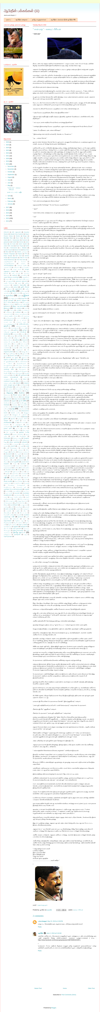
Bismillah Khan (8, 238)
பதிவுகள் (24, 442)
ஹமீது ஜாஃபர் (19, 532)
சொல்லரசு (14, 404)
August (10, 177)
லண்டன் (15, 499)
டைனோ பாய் (7, 406)
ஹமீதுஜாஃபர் (7, 534)
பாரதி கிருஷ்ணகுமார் (12, 448)
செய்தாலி (14, 402)
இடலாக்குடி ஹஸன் (13, 298)
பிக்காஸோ (13, 452)
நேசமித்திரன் (23, 436)
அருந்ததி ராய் (25, 277)
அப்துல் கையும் (17, 269)
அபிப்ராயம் (16, 267)
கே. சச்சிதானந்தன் (22, 361)
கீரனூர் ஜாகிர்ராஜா (10, 353)
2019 (7, 161)
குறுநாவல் (24, 357)
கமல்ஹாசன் (16, 334)
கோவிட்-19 (6, 373)
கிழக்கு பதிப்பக (25, 351)
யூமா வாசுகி (9, 493)
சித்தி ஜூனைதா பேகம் (11, 391)
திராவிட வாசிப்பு (15, 412)
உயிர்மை (18, 312)
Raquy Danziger (8, 255)
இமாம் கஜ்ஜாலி (22, 300)
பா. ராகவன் (15, 444)
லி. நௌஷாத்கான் (8, 503)
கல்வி (18, 336)
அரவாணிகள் (23, 275)
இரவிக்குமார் (17, 302)
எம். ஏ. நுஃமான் (22, 320)
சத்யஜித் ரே (16, 379)
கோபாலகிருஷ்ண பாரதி (10, 371)
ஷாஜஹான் (23, 526)
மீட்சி (25, 479)
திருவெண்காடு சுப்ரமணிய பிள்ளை (12, 416)
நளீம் (15, 422)
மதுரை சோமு (15, 473)
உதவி (17, 310)
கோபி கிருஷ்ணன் (22, 371)
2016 (7, 210)
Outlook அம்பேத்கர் (22, 251)
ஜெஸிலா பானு (19, 520)
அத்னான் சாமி (7, 267)
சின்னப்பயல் (7, 395)
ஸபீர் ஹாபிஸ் (17, 528)
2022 (7, 153)
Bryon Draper (19, 238)
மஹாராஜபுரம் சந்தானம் (15, 477)
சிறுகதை (9, 393)
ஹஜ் (25, 534)
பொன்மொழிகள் (25, 467)
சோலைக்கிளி (23, 404)
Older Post (91, 988)
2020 (7, 158)
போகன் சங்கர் (10, 469)
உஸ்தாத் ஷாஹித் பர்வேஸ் (11, 316)
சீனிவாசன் (15, 397)
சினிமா (22, 393)
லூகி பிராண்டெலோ (20, 503)
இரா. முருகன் (25, 302)
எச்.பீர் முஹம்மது (24, 316)
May (9, 185)
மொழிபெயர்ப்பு (8, 487)
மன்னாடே (24, 475)
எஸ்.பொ (6, 328)
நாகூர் (14, 426)
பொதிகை (16, 467)
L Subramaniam (13, 247)
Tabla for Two (23, 257)
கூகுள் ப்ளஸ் (17, 359)
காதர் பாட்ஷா (23, 343)
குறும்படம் (7, 359)
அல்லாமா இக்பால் (21, 281)
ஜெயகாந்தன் (7, 520)
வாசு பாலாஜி (9, 509)
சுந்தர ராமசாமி (18, 398)
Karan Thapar (19, 245)
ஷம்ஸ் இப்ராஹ (8, 526)
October (10, 172)
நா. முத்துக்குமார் (17, 424)
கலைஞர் (12, 336)
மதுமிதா (7, 473)
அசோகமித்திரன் (9, 265)
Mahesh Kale (17, 249)
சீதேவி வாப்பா (17, 395)
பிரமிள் (25, 454)
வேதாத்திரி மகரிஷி (9, 514)
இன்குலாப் (7, 306)
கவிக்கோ (25, 336)
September (11, 174)
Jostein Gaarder (22, 244)
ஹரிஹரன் (17, 534)
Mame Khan (26, 249)
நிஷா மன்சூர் (25, 430)
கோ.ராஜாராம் (22, 369)
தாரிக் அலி (6, 408)
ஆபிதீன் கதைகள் (21, 20)
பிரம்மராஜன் (7, 456)
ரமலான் (17, 493)
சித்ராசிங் (27, 391)
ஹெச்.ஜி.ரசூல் (8, 536)
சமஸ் (19, 381)
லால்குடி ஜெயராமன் (22, 501)
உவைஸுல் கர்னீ (8, 314)
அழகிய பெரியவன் (9, 283)
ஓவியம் (15, 330)
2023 (7, 150)
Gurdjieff (14, 242)
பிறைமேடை (7, 459)
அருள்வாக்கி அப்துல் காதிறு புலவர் (20, 279)
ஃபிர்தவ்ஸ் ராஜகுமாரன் (10, 332)
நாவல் (24, 428)
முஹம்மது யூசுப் (42, 905)
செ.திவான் (6, 402)
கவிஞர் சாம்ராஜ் (18, 338)
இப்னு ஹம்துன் (8, 300)
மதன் (27, 471)
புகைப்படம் (20, 459)
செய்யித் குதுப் (23, 402)
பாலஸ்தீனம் (7, 450)
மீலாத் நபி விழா (19, 481)
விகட (25, 511)
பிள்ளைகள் (22, 458)
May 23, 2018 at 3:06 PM (55, 921)
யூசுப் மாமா (26, 491)
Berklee (18, 236)
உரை (25, 312)
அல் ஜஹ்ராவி (9, 281)
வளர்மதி (27, 507)
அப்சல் (8, 269)
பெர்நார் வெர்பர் (20, 465)
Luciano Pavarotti (8, 249)
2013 (7, 218)
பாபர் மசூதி (20, 446)
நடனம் (24, 420)
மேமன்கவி (26, 483)
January (10, 204)
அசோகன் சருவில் (22, 265)
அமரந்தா (21, 271)
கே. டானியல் (8, 363)
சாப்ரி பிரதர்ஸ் (23, 385)
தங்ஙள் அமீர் (17, 406)
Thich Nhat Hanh (21, 259)
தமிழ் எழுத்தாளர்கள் (39, 20)
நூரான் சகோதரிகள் (18, 434)
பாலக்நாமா (24, 448)
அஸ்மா (15, 287)
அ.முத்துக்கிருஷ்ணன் (9, 263)
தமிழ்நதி (25, 406)
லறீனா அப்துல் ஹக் (10, 501)
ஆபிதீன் (40, 933)
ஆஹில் (19, 295)
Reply (40, 927)
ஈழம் (5, 310)
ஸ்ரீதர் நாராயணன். (18, 530)
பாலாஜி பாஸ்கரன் (18, 450)
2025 (7, 145)
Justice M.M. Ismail (9, 245)
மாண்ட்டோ (26, 477)
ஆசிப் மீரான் (24, 287)
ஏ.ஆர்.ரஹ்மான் (14, 328)
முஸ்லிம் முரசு (7, 483)
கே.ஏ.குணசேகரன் (8, 365)
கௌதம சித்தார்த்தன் (17, 373)
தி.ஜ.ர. (5, 410)
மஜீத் (5, 477)
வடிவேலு (6, 507)
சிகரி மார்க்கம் (9, 389)
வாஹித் (17, 511)
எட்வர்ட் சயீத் (19, 318)
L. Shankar (23, 247)
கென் (25, 359)
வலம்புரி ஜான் (19, 507)
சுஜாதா (14, 400)
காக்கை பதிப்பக (7, 343)
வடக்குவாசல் (23, 505)
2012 (7, 221)
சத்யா (24, 379)
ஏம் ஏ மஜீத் (24, 328)
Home (65, 988)
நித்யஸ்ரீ (18, 430)
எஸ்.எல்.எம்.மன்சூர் (21, 326)
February (11, 201)
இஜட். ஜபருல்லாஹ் (19, 306)
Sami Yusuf (18, 255)
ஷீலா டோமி (7, 528)
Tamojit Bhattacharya (9, 259)
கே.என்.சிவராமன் (21, 363)
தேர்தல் (6, 420)
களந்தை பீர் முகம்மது (9, 342)
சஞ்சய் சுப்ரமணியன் (11, 377)
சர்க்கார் (17, 383)
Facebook (24, 240)
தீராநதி (25, 416)
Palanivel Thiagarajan (9, 253)
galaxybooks (7, 242)
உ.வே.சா (11, 310)
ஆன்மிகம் (9, 295)
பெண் (14, 463)
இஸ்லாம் (7, 308)
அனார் (19, 283)
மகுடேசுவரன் (16, 471)
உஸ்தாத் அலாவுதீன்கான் (21, 314)
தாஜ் (13, 409)
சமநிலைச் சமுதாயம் (10, 381)
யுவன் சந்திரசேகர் (16, 491)
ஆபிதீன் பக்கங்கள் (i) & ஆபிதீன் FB (63, 20)
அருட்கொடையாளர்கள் (11, 277)
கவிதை (17, 340)
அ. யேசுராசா (22, 261)
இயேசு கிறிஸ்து (8, 302)
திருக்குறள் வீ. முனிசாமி (19, 414)
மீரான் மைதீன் (8, 481)
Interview (21, 242)
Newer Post (38, 988)
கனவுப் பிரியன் (78, 910)
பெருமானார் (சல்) (8, 465)
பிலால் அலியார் (9, 458)
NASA (12, 251)
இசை (26, 295)
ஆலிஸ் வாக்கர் (16, 293)
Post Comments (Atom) (69, 994)
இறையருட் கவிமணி (22, 304)
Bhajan (25, 236)
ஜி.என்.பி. (15, 518)
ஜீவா (24, 518)
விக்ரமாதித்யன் (7, 512)
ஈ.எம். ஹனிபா (17, 308)
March (10, 198)
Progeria (20, 253)
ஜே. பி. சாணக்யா (18, 522)
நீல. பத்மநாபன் (11, 432)
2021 (7, 156)
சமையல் (25, 381)
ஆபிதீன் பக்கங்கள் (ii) (21, 11)
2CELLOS (6, 232)
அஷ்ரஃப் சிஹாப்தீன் (19, 285)
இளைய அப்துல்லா (10, 304)
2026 (7, 142)
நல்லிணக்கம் (8, 422)
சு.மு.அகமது (25, 397)
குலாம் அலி (13, 355)
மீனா (26, 481)
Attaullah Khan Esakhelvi (16, 234)
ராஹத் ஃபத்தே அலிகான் (16, 497)
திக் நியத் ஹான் (14, 410)
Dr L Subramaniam (15, 240)
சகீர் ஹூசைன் (22, 375)
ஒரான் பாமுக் (7, 330)
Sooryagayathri (14, 257)
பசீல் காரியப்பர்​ (16, 440)
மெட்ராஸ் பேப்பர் (17, 483)
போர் (19, 469)
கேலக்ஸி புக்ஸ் (7, 367)
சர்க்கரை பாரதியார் (8, 383)
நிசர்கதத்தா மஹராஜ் (9, 430)
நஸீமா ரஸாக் (22, 422)
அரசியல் (14, 275)
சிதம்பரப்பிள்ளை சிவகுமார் (22, 389)
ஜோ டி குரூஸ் (23, 524)
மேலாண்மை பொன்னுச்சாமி (16, 485)
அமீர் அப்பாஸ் (16, 273)
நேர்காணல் (7, 438)
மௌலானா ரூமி (21, 487)
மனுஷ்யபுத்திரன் (14, 475)
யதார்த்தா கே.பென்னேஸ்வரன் (13, 489)
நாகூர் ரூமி (8, 428)
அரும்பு (7, 279)
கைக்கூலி (16, 367)
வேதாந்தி (18, 514)
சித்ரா (20, 391)
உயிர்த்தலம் (9, 312)
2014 (7, 215)
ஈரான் (25, 308)
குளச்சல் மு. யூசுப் (12, 357)
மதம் (23, 471)
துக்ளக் (6, 418)
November (11, 169)
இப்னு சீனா (23, 298)
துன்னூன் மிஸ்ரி (22, 418)
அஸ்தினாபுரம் (7, 287)
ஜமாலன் (20, 516)
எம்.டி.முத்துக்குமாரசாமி (10, 324)
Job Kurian (13, 244)
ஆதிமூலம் (9, 289)
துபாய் (13, 418)
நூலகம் (13, 436)
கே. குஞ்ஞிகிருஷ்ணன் (9, 361)
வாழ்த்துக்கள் (26, 509)
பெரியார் (23, 463)
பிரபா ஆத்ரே (18, 454)
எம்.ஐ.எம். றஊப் (21, 322)
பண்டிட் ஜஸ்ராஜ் (14, 442)
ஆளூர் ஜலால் (25, 293)
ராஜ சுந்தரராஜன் (18, 495)
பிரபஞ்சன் (9, 454)
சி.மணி (27, 387)
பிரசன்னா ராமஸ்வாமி (23, 452)
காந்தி (15, 345)
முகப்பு (8, 20)
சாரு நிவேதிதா (8, 387)
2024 (7, 147)
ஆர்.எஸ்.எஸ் (7, 293)
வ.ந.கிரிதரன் (14, 505)
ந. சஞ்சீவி (16, 420)
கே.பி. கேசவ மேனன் (21, 365)
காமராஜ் (14, 347)
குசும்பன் (25, 353)
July (9, 180)
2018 (7, 164)
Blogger (53, 1008)
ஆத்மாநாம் (18, 289)
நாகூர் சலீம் (23, 426)
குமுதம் (6, 355)
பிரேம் (16, 456)
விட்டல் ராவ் (23, 512)
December (11, 166)
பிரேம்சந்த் (24, 456)
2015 (7, 213)
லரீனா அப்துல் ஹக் (24, 499)
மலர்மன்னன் (24, 473)
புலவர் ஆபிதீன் (14, 461)
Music (7, 251)
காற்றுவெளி (19, 349)
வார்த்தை (18, 509)
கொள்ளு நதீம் (9, 369)
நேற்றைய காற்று (17, 438)
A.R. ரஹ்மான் (16, 232)
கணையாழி (7, 334)
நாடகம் (17, 428)
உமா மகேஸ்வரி (25, 310)
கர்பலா (22, 334)
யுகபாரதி (8, 491)
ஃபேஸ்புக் (23, 332)
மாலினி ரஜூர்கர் (17, 479)
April (9, 196)
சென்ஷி (6, 405)
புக (13, 459)
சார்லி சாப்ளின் (19, 387)
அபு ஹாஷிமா (25, 267)
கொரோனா (24, 367)
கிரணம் (17, 351)
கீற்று (19, 353)
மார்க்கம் (8, 479)
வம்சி (12, 507)
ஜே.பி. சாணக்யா (12, 524)
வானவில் (9, 511)
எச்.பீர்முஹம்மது (10, 318)
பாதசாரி (12, 446)
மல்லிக (5, 475)
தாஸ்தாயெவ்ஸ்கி (23, 408)
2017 (7, 207)
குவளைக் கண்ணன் (24, 355)
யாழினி (27, 489)
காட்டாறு (16, 343)
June (9, 183)
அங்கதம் (23, 263)
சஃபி (13, 375)
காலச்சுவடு (7, 349)
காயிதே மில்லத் (23, 347)
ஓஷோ (25, 330)
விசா (15, 512)
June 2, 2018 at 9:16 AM (53, 933)
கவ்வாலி (24, 340)
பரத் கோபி (6, 444)
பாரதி (27, 446)
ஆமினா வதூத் (23, 291)
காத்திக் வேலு (7, 345)
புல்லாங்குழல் (42, 921)
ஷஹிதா (16, 526)
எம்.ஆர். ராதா (8, 322)
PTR (26, 253)
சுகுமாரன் (9, 398)
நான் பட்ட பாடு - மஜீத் (14, 192)
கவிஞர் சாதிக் (7, 338)
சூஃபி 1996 (22, 401)
